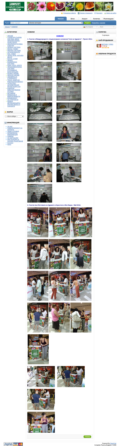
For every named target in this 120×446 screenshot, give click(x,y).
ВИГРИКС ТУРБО (107, 44)
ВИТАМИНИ (11, 93)
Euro (101, 27)
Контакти (99, 13)
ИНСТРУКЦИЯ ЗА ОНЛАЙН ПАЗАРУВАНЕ (15, 140)
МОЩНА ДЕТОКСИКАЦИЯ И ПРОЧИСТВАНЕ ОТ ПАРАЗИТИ (13, 104)
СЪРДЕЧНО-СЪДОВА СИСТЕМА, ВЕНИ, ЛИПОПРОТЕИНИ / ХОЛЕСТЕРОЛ (14, 40)
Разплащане (108, 19)
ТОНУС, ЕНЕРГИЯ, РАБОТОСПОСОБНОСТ (15, 81)
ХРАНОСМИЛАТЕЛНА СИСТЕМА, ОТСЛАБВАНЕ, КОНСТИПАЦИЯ (14, 69)
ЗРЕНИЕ (10, 36)
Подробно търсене (98, 23)
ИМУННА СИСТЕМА (14, 50)
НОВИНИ (14, 27)
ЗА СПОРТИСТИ (12, 100)
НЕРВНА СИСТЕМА (14, 47)
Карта (9, 144)
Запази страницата (86, 13)
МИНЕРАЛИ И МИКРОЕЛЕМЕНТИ (13, 95)
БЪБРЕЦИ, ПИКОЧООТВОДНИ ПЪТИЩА (13, 89)
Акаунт (84, 19)
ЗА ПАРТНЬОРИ (12, 138)
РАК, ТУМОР (11, 54)
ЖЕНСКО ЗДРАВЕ (13, 75)
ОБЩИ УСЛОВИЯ (13, 131)
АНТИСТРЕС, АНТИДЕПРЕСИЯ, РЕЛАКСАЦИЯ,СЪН (13, 85)
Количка (96, 19)
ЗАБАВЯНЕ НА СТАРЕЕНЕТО (12, 77)
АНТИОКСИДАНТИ (13, 52)
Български (88, 27)
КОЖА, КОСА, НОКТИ (14, 65)
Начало (61, 19)
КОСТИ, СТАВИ (12, 59)
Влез (73, 19)
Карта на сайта (111, 13)
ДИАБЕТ (10, 60)
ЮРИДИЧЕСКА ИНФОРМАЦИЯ (12, 133)
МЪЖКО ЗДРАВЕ (13, 73)
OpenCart (113, 443)
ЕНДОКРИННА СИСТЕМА (12, 63)
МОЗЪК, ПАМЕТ (12, 49)
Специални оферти (69, 13)
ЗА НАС (10, 126)
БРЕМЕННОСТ (12, 98)
